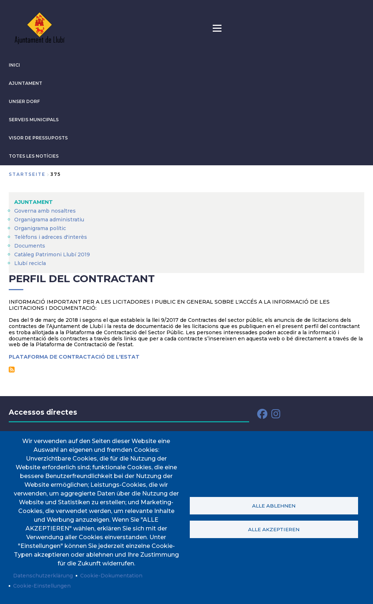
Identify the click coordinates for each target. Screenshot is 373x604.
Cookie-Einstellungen (42, 586)
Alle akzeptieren (273, 529)
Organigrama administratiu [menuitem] (49, 219)
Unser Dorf (24, 101)
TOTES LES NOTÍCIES (34, 156)
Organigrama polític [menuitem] (40, 228)
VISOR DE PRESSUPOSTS (38, 138)
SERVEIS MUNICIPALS (34, 119)
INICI (14, 65)
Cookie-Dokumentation (111, 575)
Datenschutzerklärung (43, 575)
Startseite (27, 174)
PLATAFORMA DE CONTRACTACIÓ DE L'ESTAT (74, 357)
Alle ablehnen (273, 506)
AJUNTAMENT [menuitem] (33, 202)
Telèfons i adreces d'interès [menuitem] (50, 237)
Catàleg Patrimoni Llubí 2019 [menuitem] (52, 254)
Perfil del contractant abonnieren (12, 369)
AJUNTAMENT (25, 83)
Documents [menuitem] (29, 245)
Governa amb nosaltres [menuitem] (45, 211)
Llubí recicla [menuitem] (30, 263)
